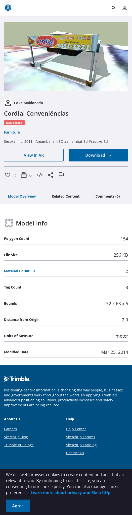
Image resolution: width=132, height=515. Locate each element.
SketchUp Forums (80, 437)
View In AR (34, 155)
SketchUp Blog (16, 437)
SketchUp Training (81, 444)
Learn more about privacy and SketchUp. (71, 492)
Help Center (76, 429)
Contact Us (75, 452)
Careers (10, 429)
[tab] (22, 196)
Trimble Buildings (19, 444)
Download (98, 155)
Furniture (12, 132)
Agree (18, 506)
